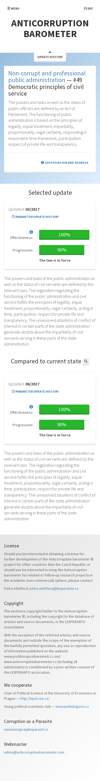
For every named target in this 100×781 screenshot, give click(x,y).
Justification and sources (64, 163)
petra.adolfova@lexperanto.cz (54, 588)
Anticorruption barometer (50, 28)
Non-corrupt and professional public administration (47, 76)
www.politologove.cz (72, 706)
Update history (50, 55)
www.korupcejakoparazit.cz (26, 729)
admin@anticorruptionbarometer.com (34, 752)
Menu (13, 8)
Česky (88, 8)
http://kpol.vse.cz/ (35, 698)
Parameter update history (35, 217)
